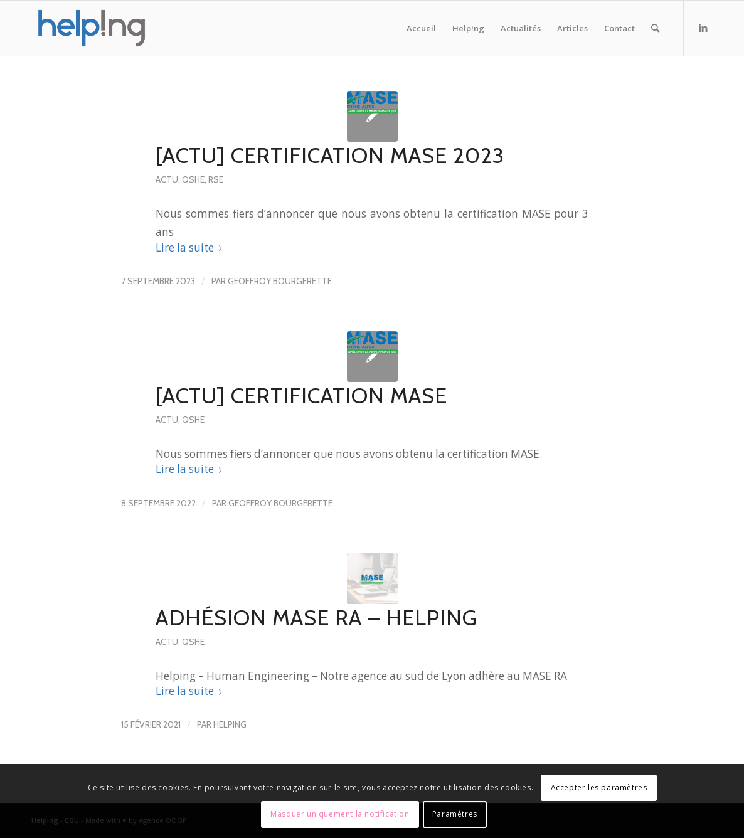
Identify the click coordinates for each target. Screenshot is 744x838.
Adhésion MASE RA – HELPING (316, 618)
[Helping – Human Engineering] (91, 28)
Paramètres (454, 814)
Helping (230, 724)
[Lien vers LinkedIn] (703, 27)
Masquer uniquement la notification (339, 814)
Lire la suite (191, 247)
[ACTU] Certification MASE (301, 396)
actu (167, 179)
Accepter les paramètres (599, 787)
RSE (215, 179)
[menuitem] (421, 28)
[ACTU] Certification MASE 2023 (330, 155)
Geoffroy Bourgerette (280, 281)
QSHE (193, 179)
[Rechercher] (655, 28)
